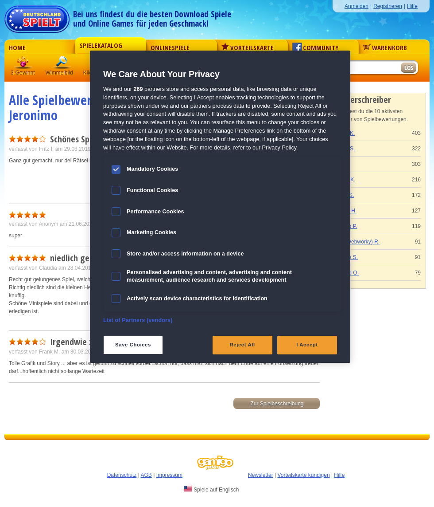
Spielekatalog (101, 45)
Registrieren (387, 6)
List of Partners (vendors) (138, 320)
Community (315, 47)
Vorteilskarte (247, 47)
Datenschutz (122, 475)
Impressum (169, 475)
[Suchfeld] (365, 68)
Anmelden (356, 6)
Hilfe (412, 6)
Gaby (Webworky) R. (355, 242)
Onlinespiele (170, 47)
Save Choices (133, 344)
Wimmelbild (62, 64)
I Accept (307, 344)
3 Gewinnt (23, 64)
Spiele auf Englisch (211, 489)
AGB (146, 475)
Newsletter (260, 475)
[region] (220, 206)
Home (17, 47)
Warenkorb (385, 47)
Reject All (242, 344)
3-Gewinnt (23, 73)
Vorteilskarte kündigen (303, 475)
